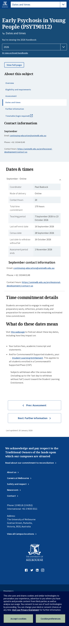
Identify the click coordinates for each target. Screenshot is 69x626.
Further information (14, 109)
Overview (9, 83)
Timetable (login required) (22, 117)
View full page (14, 64)
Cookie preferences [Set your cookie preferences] (50, 618)
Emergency (9, 591)
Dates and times (13, 102)
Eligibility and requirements (18, 89)
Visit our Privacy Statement (25, 609)
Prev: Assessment (36, 405)
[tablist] (39, 5)
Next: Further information (32, 418)
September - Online (16, 178)
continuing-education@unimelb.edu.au (28, 136)
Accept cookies (18, 618)
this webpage (18, 331)
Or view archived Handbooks (15, 53)
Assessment (11, 96)
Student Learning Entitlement (27, 357)
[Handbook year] (34, 47)
